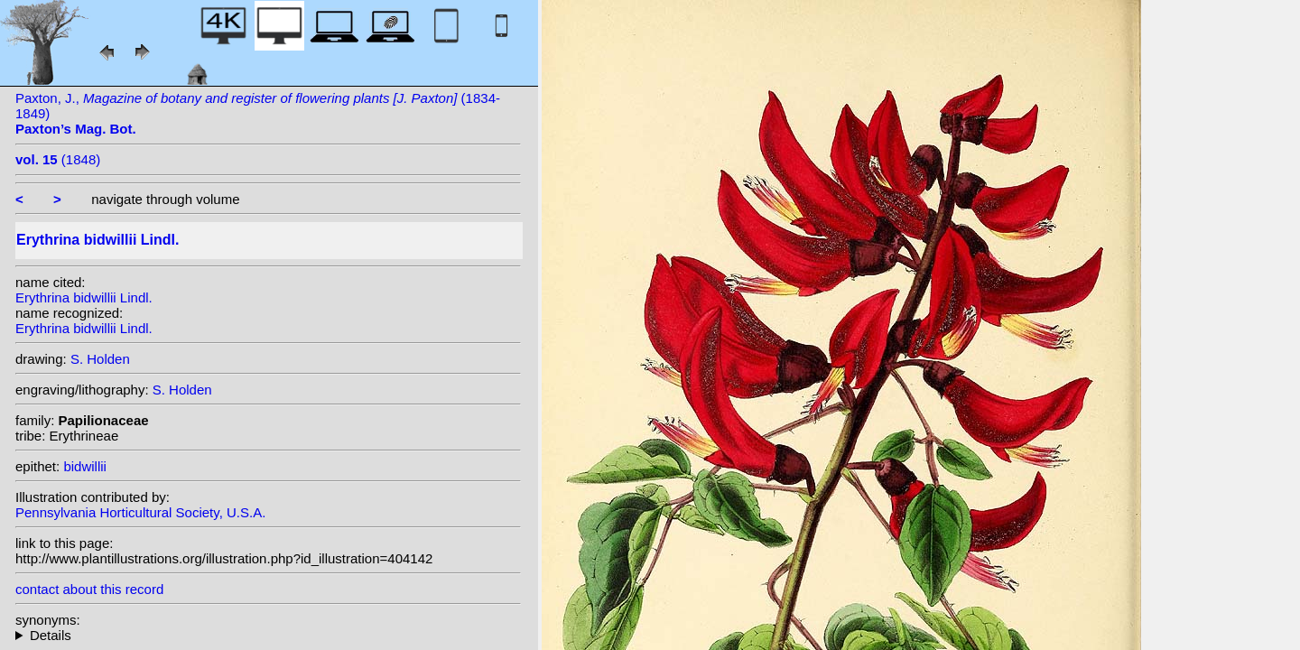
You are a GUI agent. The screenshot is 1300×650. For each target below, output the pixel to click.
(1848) (57, 159)
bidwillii (85, 466)
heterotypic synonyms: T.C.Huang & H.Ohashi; (268, 635)
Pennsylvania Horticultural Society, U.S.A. (140, 512)
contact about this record (89, 589)
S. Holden (100, 359)
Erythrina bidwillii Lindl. (84, 297)
